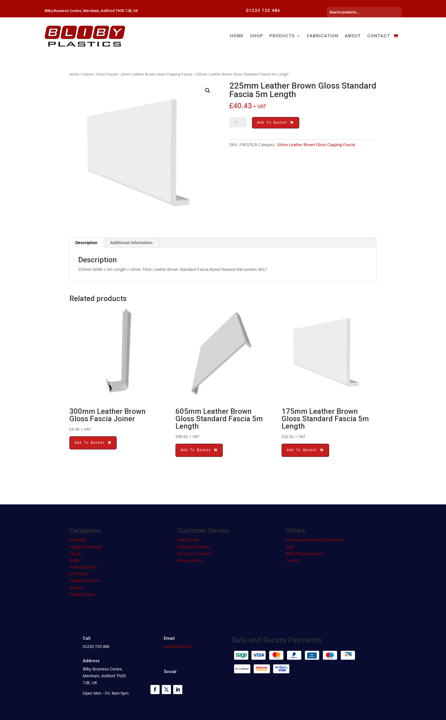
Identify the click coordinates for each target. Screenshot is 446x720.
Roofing (76, 587)
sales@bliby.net (178, 646)
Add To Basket (275, 123)
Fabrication (322, 35)
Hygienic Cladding (85, 547)
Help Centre (188, 540)
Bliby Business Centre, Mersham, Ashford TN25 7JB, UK (91, 11)
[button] (208, 90)
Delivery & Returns (194, 547)
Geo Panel (78, 574)
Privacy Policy (189, 560)
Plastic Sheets (82, 594)
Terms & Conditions (194, 553)
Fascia (87, 74)
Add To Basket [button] (93, 442)
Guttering (77, 540)
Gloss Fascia (106, 74)
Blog (290, 547)
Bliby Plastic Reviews (304, 553)
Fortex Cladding (83, 567)
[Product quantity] (237, 122)
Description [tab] (86, 242)
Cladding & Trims (84, 580)
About (353, 35)
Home (237, 35)
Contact (378, 35)
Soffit (74, 560)
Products (282, 35)
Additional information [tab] (131, 242)
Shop (256, 35)
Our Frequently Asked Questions (314, 540)
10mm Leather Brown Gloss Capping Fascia (156, 74)
